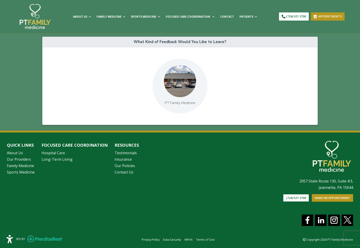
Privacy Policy (151, 239)
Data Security (172, 239)
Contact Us (124, 172)
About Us (15, 152)
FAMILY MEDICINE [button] (111, 17)
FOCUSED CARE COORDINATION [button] (190, 17)
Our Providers (19, 159)
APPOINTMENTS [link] (328, 16)
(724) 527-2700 (294, 16)
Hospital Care (53, 152)
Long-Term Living (57, 159)
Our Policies (125, 165)
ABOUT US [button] (82, 17)
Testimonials (126, 152)
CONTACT (227, 17)
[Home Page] (35, 16)
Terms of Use (205, 239)
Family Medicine (20, 165)
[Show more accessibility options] (9, 239)
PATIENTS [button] (248, 17)
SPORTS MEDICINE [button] (145, 17)
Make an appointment (332, 198)
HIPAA (188, 239)
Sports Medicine (21, 172)
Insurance (123, 159)
